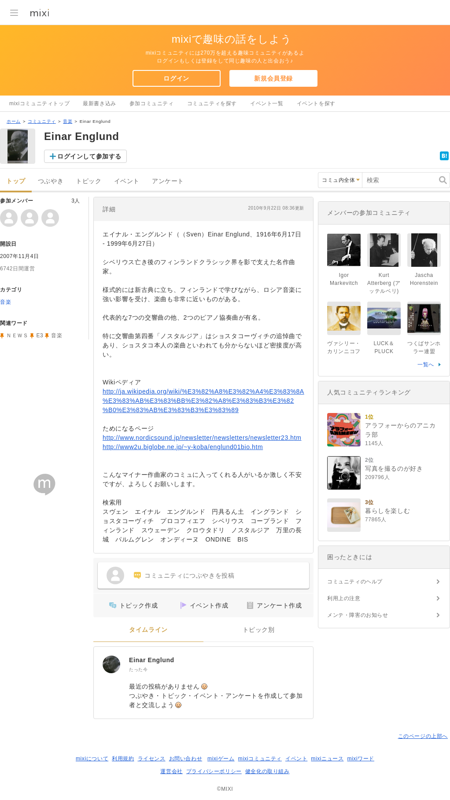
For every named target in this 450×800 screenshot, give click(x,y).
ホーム (14, 121)
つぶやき (50, 181)
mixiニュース (327, 759)
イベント (127, 181)
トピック (88, 181)
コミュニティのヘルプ (355, 582)
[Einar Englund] (111, 664)
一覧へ (425, 364)
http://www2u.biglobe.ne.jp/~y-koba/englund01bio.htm (183, 446)
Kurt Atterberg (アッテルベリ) (384, 283)
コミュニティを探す (212, 103)
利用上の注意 (344, 598)
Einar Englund (151, 660)
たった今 (138, 669)
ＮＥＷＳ (17, 335)
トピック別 (259, 630)
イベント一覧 (267, 103)
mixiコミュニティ (260, 759)
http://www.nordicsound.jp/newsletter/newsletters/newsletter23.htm (202, 437)
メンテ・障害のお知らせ (357, 615)
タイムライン (148, 630)
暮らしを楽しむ (387, 510)
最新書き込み (99, 103)
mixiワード (360, 759)
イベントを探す (316, 103)
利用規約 (123, 759)
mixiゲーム (221, 759)
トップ (16, 181)
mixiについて (92, 759)
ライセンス (152, 759)
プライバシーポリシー (214, 771)
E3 (39, 335)
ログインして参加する (89, 156)
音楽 (67, 121)
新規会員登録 (273, 78)
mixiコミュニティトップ (39, 103)
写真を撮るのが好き (394, 468)
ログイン (176, 78)
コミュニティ (42, 121)
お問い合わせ (186, 759)
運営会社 (171, 771)
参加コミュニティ (151, 103)
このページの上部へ (423, 736)
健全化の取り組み (267, 771)
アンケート (168, 181)
